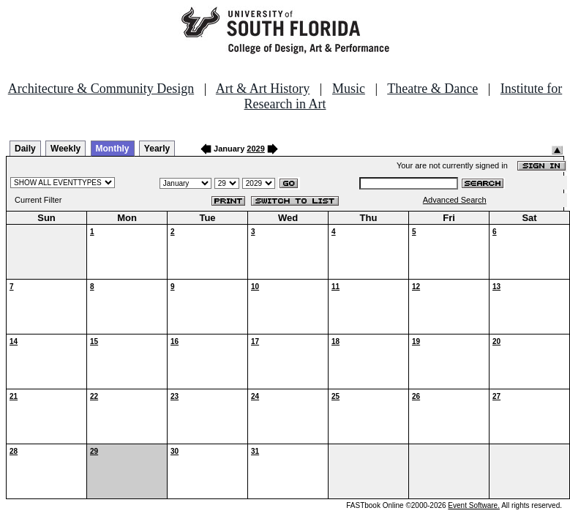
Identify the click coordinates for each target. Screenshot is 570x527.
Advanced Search (455, 199)
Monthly (113, 148)
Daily (25, 148)
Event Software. (474, 505)
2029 (255, 148)
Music (348, 88)
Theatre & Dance (432, 88)
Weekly (65, 148)
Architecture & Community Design (101, 88)
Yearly (157, 148)
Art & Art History (263, 88)
